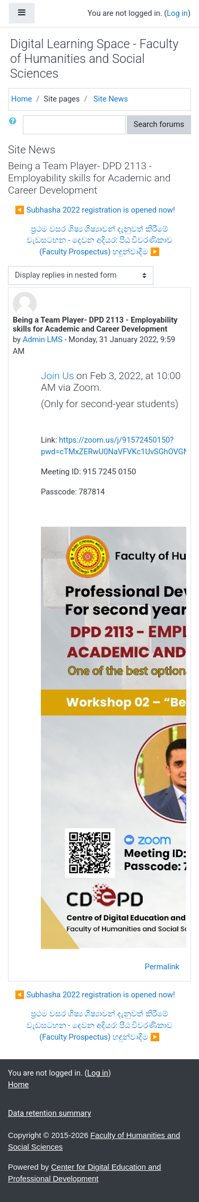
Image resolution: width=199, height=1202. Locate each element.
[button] (15, 124)
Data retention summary (49, 1113)
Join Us (57, 376)
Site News (110, 99)
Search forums (159, 124)
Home (21, 99)
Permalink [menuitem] (162, 966)
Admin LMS (43, 339)
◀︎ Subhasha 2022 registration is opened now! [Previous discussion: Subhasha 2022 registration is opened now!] (95, 210)
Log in (177, 13)
